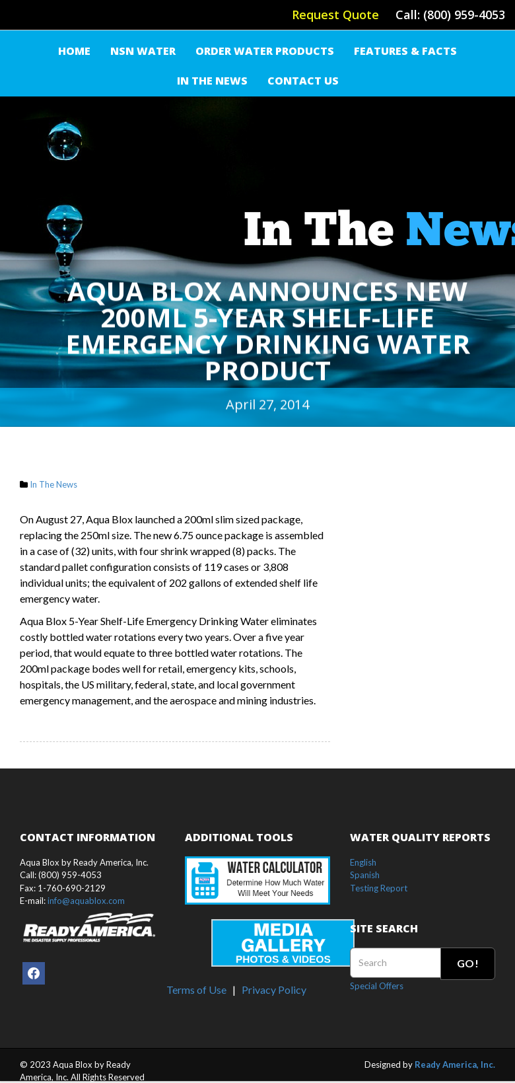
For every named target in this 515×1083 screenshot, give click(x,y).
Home (74, 51)
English (363, 862)
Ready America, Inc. (455, 1064)
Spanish (365, 875)
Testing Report (378, 888)
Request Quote (335, 14)
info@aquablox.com (86, 900)
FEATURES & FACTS (405, 51)
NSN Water (143, 51)
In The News (53, 484)
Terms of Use (196, 989)
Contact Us (303, 80)
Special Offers (376, 986)
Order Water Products (264, 51)
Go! (468, 963)
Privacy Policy (274, 989)
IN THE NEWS (212, 80)
